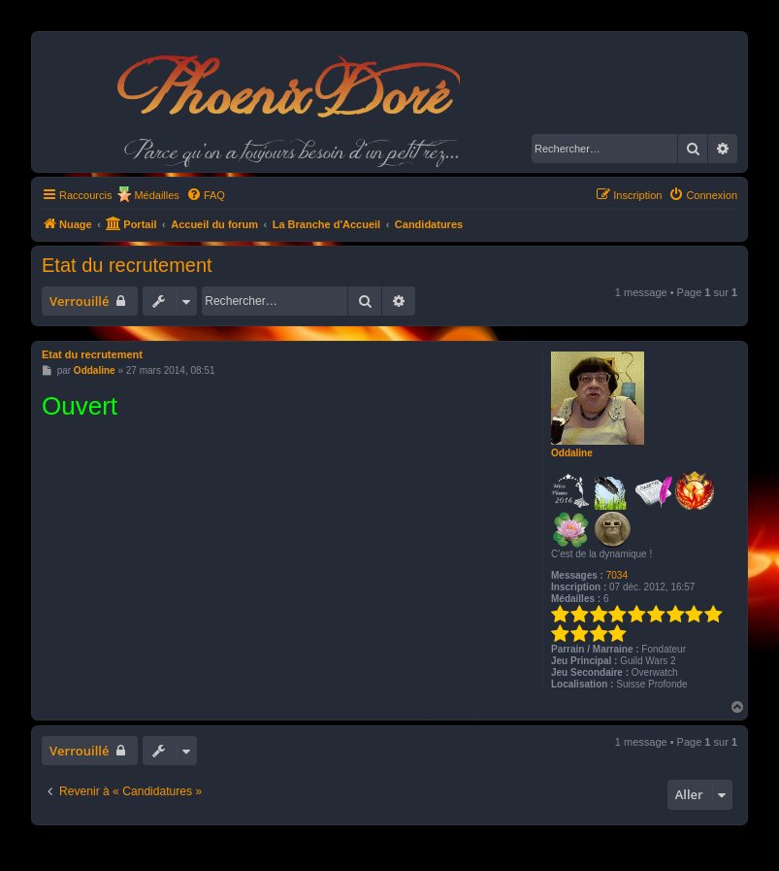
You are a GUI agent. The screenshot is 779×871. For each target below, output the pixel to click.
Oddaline (572, 453)
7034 (617, 575)
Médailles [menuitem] (156, 195)
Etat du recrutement (127, 265)
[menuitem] (205, 195)
